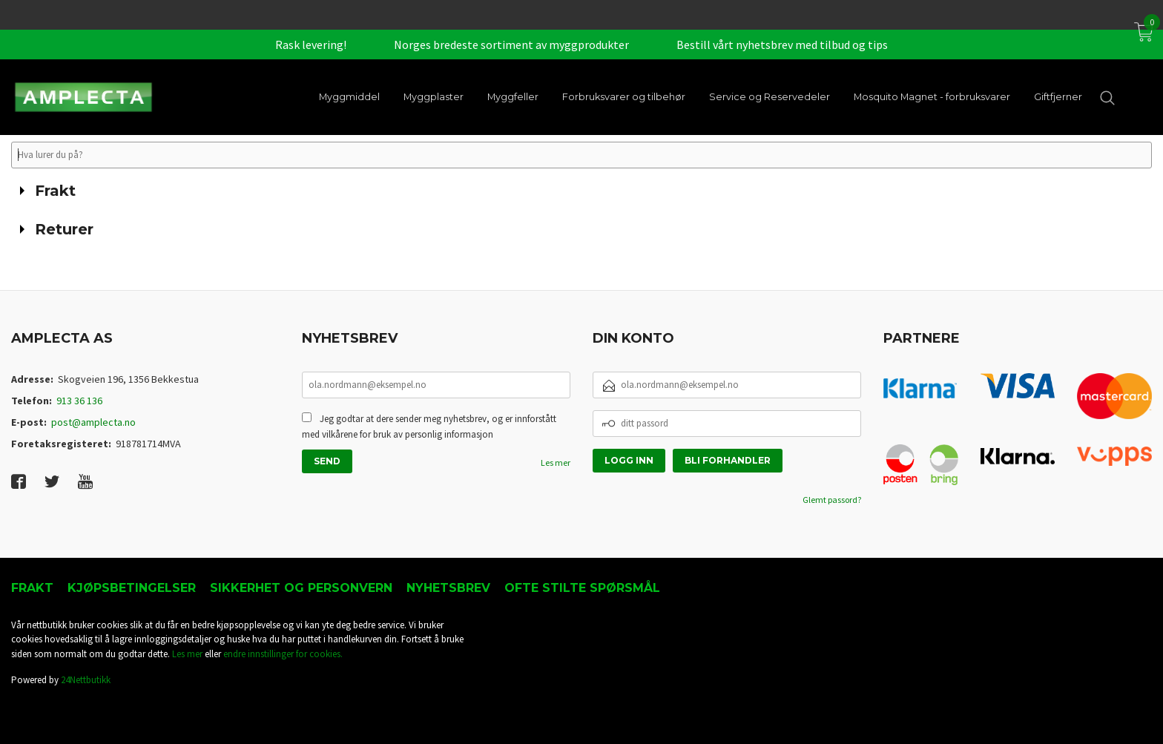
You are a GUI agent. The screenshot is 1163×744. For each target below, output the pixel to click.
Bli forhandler (728, 460)
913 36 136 (79, 400)
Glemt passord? (832, 499)
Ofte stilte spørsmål (582, 588)
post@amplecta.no (93, 422)
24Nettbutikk (86, 680)
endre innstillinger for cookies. (283, 654)
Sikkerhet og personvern (301, 588)
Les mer (555, 462)
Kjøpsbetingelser (131, 588)
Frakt (32, 588)
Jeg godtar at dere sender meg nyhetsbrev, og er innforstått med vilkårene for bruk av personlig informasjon (429, 426)
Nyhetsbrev (448, 588)
